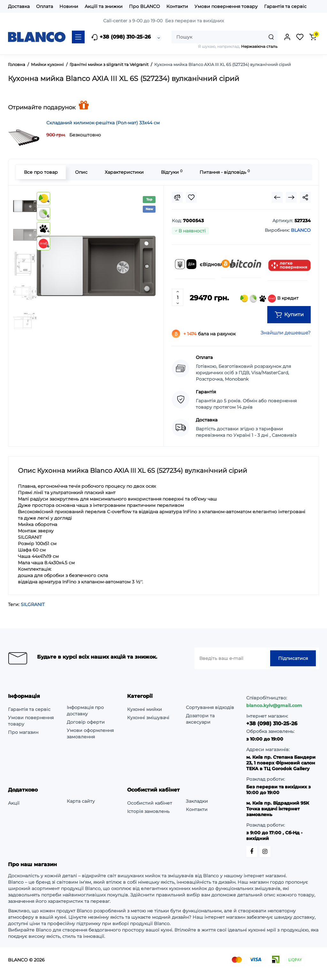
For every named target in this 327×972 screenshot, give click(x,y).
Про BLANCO (144, 6)
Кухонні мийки (144, 709)
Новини (68, 6)
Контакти (177, 6)
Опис (81, 172)
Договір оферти (86, 722)
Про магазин (23, 732)
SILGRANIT (33, 604)
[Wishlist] (191, 197)
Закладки (197, 801)
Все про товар (41, 172)
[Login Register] (287, 37)
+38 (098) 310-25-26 (121, 37)
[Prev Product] (277, 197)
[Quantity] (177, 297)
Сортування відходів (210, 707)
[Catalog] (78, 37)
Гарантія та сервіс (285, 6)
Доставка (19, 6)
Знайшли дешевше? (286, 333)
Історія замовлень (148, 811)
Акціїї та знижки (104, 6)
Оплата (44, 6)
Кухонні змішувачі (148, 717)
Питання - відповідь (225, 172)
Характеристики (124, 172)
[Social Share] (305, 197)
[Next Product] (291, 197)
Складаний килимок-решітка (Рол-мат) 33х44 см (103, 123)
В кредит (269, 298)
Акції (13, 803)
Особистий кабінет (149, 803)
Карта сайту (81, 801)
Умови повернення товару (226, 6)
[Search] (271, 37)
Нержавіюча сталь (259, 46)
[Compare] (177, 197)
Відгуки (171, 172)
